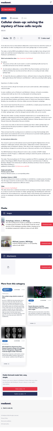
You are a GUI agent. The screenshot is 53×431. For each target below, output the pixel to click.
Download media (47, 224)
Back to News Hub (8, 9)
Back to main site (7, 408)
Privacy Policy (4, 418)
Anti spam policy (5, 424)
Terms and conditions (6, 421)
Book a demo (20, 389)
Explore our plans (20, 394)
